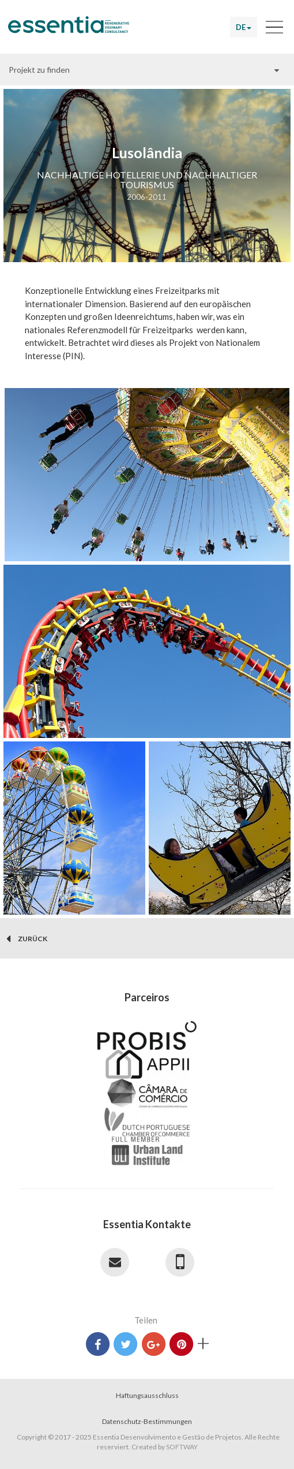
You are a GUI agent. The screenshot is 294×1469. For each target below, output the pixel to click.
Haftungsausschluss (147, 1395)
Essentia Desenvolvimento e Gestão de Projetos (68, 29)
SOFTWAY (182, 1446)
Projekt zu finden (39, 69)
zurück (26, 939)
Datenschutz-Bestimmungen (147, 1421)
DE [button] (243, 27)
